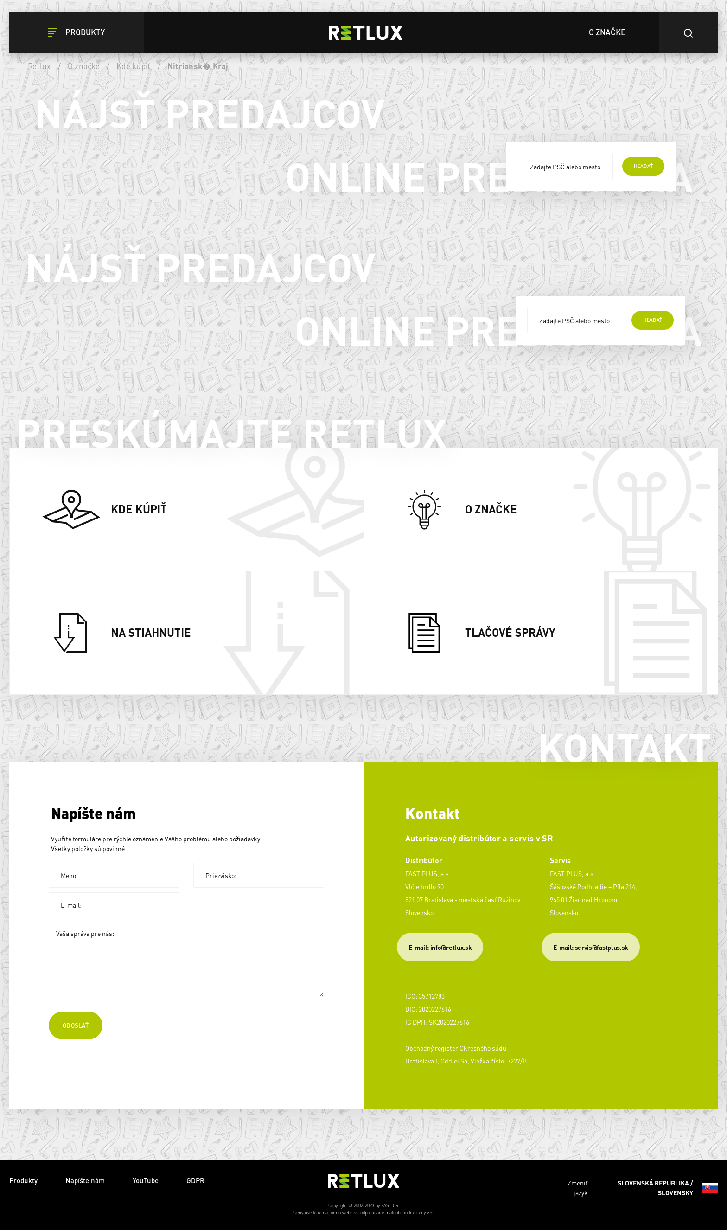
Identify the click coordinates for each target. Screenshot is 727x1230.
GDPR (195, 1180)
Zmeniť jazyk (643, 1188)
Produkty (23, 1180)
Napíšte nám (85, 1180)
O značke (84, 66)
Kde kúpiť (133, 66)
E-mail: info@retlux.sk (440, 947)
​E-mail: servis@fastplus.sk (590, 947)
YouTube (146, 1180)
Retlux (39, 66)
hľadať (643, 166)
